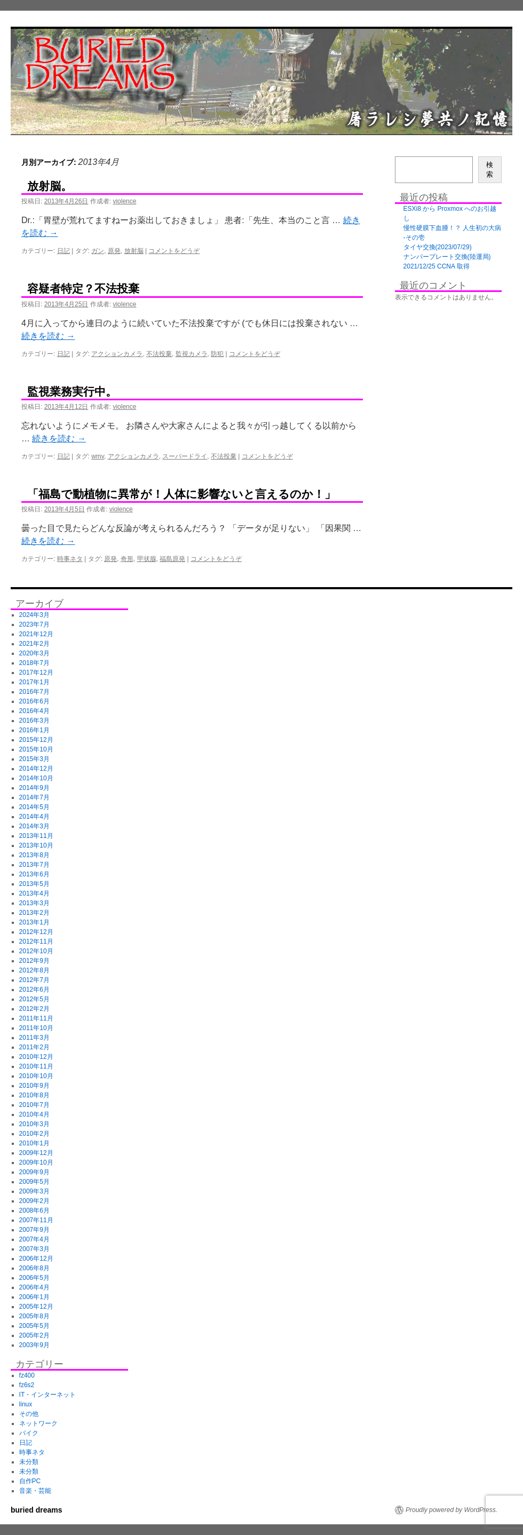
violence (124, 201)
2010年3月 (34, 1124)
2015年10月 (36, 749)
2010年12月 (36, 1057)
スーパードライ (184, 456)
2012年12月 (36, 932)
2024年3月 (34, 615)
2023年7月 (34, 624)
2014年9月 (34, 788)
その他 (28, 1414)
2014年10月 (36, 778)
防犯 (217, 354)
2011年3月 (34, 1037)
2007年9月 (34, 1229)
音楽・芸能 (35, 1490)
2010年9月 (34, 1085)
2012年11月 (36, 941)
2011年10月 (36, 1028)
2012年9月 (34, 960)
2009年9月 (34, 1172)
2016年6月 (34, 701)
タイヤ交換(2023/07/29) (437, 247)
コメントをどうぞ (174, 251)
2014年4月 (34, 816)
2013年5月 (34, 884)
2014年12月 (36, 768)
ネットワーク (38, 1423)
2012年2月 (34, 1008)
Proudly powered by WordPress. (451, 1510)
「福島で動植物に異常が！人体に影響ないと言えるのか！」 (181, 494)
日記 (63, 251)
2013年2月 (34, 912)
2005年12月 (36, 1306)
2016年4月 (34, 711)
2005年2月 (34, 1335)
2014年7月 (34, 797)
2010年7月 (34, 1105)
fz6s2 (27, 1385)
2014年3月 (34, 826)
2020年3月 (34, 653)
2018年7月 (34, 663)
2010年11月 (36, 1066)
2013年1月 (34, 922)
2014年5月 (34, 807)
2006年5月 (34, 1277)
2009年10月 (36, 1162)
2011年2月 (34, 1047)
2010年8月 (34, 1095)
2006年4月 (34, 1287)
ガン (97, 251)
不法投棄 (159, 354)
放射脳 (134, 251)
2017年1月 (34, 682)
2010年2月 (34, 1133)
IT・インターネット (47, 1394)
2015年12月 (36, 739)
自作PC (30, 1481)
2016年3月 (34, 720)
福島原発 (172, 559)
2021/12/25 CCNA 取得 (436, 266)
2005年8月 (34, 1316)
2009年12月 (36, 1153)
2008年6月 (34, 1210)
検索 (489, 169)
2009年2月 (34, 1201)
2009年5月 (34, 1181)
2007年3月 (34, 1249)
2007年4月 (34, 1239)
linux (26, 1404)
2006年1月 (34, 1297)
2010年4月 (34, 1114)
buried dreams (36, 1510)
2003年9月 (34, 1345)
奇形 (127, 559)
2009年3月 (34, 1191)
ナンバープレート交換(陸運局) (447, 256)
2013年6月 (34, 874)
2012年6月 (34, 989)
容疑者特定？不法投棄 (83, 288)
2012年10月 (36, 951)
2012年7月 (34, 980)
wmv (97, 456)
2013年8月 (34, 855)
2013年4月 (34, 893)
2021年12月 (36, 634)
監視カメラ (192, 354)
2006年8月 (34, 1268)
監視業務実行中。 (72, 391)
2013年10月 (36, 845)
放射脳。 (49, 186)
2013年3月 (34, 903)
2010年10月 (36, 1076)
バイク (28, 1433)
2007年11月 (36, 1220)
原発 (114, 251)
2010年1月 (34, 1143)
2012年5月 (34, 999)
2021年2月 (34, 643)
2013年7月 (34, 864)
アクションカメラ (116, 354)
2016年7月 (34, 691)
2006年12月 (36, 1258)
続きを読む (48, 336)
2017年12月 (36, 672)
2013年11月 (36, 836)
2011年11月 (36, 1018)
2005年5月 (34, 1326)
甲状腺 (146, 559)
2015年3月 (34, 759)
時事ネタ (70, 559)
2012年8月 (34, 970)
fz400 (27, 1375)
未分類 (28, 1462)
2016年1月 (34, 730)
